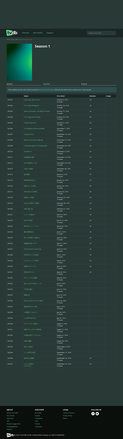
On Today (38, 413)
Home (8, 39)
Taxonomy (38, 426)
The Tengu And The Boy (32, 117)
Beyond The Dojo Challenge (33, 140)
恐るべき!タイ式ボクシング (33, 283)
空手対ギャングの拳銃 (31, 255)
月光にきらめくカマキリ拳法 (33, 301)
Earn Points (38, 33)
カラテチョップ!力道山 (31, 260)
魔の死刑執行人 (29, 232)
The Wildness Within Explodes (34, 128)
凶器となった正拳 (30, 186)
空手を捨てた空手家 (30, 192)
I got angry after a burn (32, 100)
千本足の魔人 (28, 289)
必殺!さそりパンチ (30, 266)
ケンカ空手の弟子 (30, 352)
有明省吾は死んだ (30, 180)
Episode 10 (28, 151)
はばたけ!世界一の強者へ (32, 203)
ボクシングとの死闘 (30, 278)
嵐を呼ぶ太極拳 (29, 358)
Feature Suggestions (14, 424)
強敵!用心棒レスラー (30, 243)
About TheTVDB (12, 413)
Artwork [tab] (84, 84)
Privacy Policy (67, 416)
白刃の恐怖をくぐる (30, 163)
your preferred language (47, 90)
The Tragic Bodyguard (31, 105)
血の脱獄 (27, 174)
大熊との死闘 (28, 169)
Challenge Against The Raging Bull (35, 146)
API (8, 421)
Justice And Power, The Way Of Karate (37, 111)
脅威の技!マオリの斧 (30, 306)
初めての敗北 (28, 347)
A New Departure (30, 123)
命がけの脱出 (28, 220)
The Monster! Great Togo (32, 249)
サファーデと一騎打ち (31, 324)
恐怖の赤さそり (29, 272)
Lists (36, 421)
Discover (25, 33)
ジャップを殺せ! (29, 215)
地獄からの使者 (29, 197)
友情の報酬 (27, 341)
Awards (37, 416)
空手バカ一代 (19, 39)
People (37, 424)
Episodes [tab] (46, 84)
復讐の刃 (27, 295)
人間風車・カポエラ (30, 312)
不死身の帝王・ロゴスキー (32, 335)
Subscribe (10, 418)
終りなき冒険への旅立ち (32, 238)
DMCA (65, 418)
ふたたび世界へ (29, 364)
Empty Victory (29, 134)
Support (49, 33)
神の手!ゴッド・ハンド (31, 226)
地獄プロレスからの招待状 (32, 329)
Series (12, 39)
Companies (38, 418)
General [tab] (9, 84)
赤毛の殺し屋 (28, 209)
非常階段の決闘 (29, 157)
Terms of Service (69, 413)
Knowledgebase (12, 426)
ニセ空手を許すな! (30, 318)
